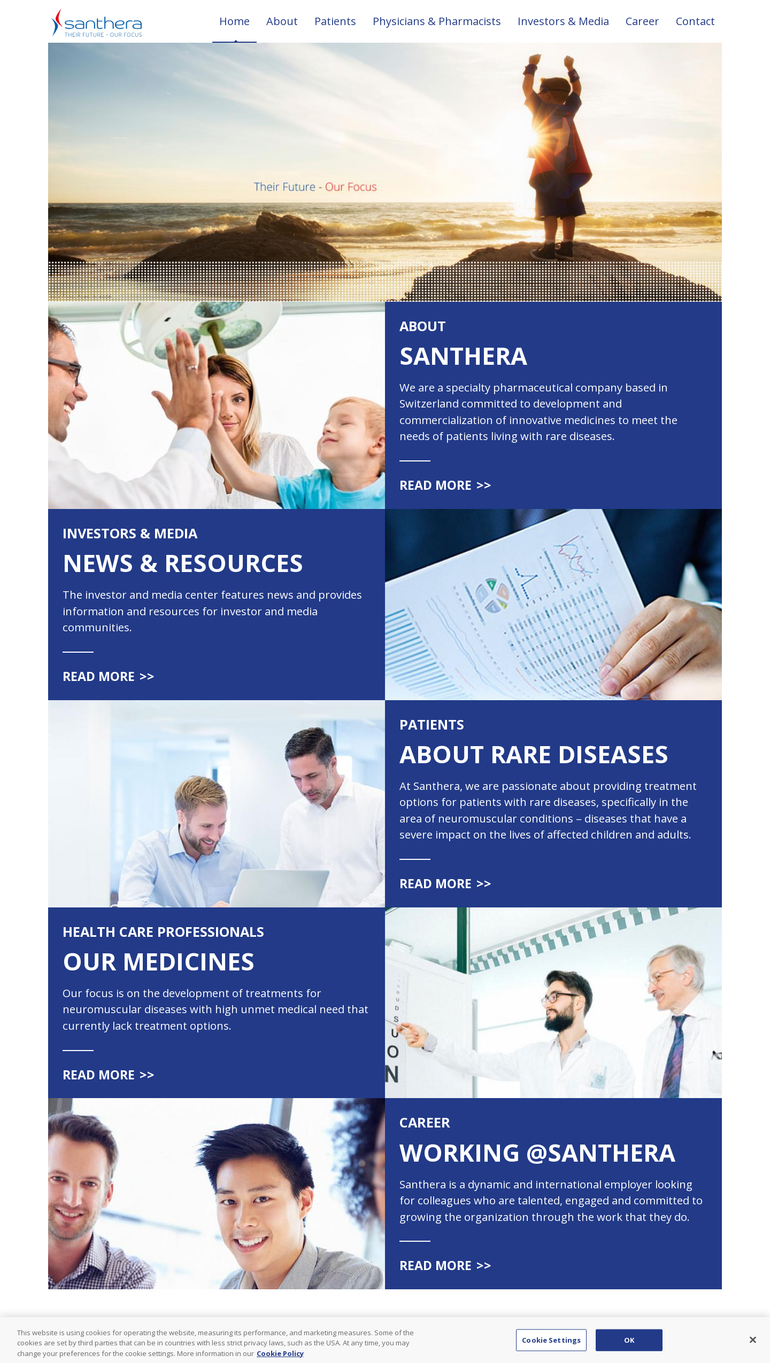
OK (629, 1344)
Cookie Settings (551, 1344)
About (282, 21)
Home (234, 21)
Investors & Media (563, 21)
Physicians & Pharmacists (437, 21)
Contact (695, 21)
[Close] (753, 1344)
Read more (445, 485)
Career (642, 21)
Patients (335, 21)
